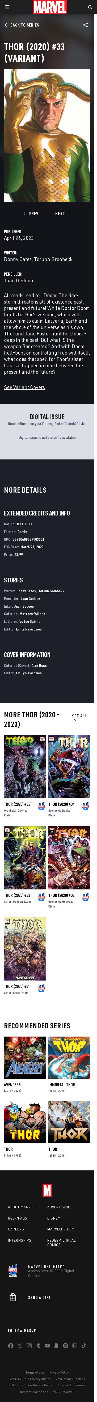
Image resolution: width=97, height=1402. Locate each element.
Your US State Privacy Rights (30, 1379)
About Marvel (21, 1207)
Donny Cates (18, 259)
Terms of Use (35, 1372)
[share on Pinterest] (65, 1346)
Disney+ (54, 1218)
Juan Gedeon (18, 280)
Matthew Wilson (32, 613)
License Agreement (72, 1385)
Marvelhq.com (61, 1229)
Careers (16, 1229)
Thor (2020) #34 (61, 804)
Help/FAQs (17, 1218)
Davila (22, 810)
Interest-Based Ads (34, 1392)
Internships (19, 1240)
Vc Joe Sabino (29, 621)
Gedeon (18, 902)
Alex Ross (39, 665)
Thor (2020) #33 (17, 895)
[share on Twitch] (74, 1346)
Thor (8, 1149)
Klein (7, 815)
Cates (8, 902)
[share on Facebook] (11, 1347)
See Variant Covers (24, 387)
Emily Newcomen (29, 629)
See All (79, 718)
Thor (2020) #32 (61, 895)
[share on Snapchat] (56, 1346)
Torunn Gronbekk (53, 259)
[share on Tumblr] (38, 1346)
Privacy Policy (59, 1372)
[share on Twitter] (20, 1346)
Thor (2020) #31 (17, 986)
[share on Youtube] (47, 1346)
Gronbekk (10, 810)
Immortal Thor (61, 1084)
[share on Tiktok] (83, 1346)
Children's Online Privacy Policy (31, 1385)
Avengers (12, 1084)
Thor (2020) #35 (17, 804)
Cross (16, 993)
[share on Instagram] (29, 1346)
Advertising (58, 1207)
